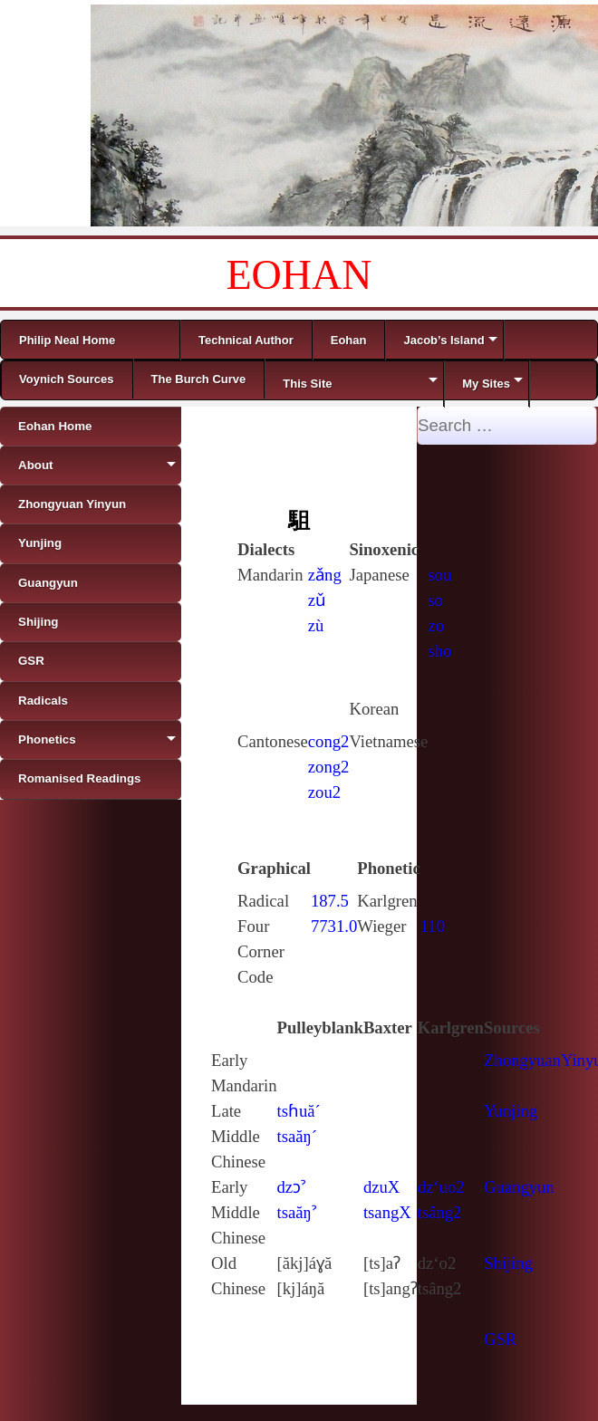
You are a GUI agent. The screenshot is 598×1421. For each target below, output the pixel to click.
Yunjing (510, 1110)
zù (316, 625)
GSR (500, 1339)
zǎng (325, 574)
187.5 (330, 900)
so (435, 600)
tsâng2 (440, 1212)
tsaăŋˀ (296, 1212)
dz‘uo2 (441, 1186)
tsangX (387, 1212)
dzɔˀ (291, 1186)
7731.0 (334, 926)
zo (436, 625)
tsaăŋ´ (297, 1136)
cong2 (329, 741)
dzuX (381, 1186)
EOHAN (299, 275)
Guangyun (519, 1186)
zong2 (329, 766)
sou (439, 574)
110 (432, 926)
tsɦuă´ (299, 1110)
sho (439, 650)
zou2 (324, 792)
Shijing (508, 1262)
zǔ (317, 600)
